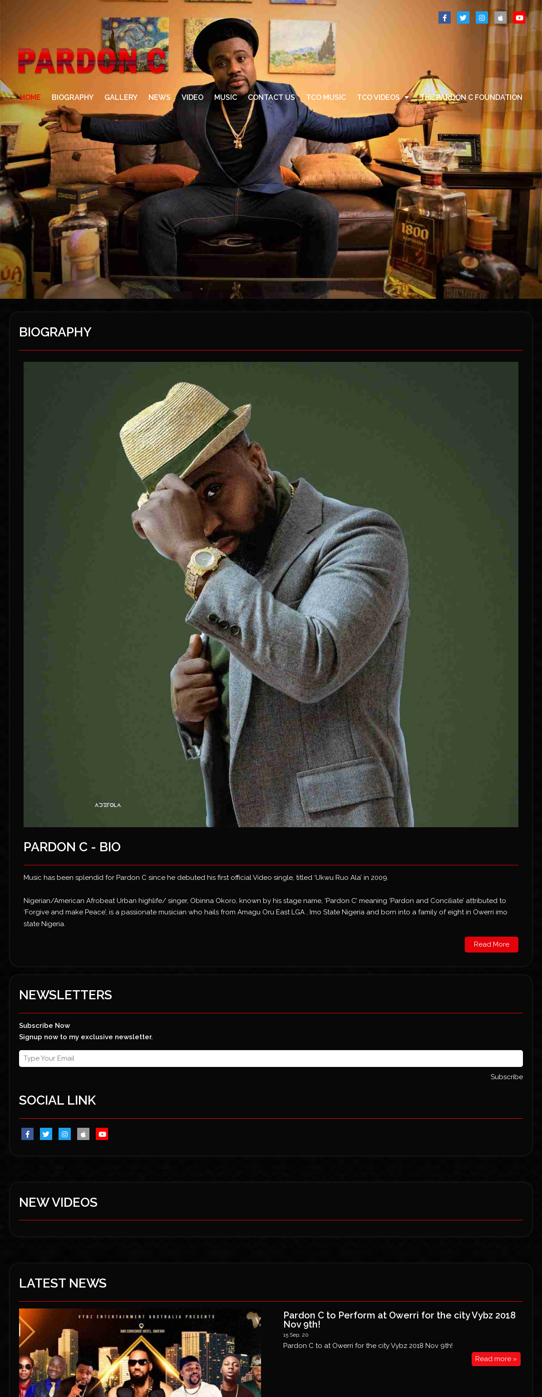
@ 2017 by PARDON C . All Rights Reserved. (78, 1354)
